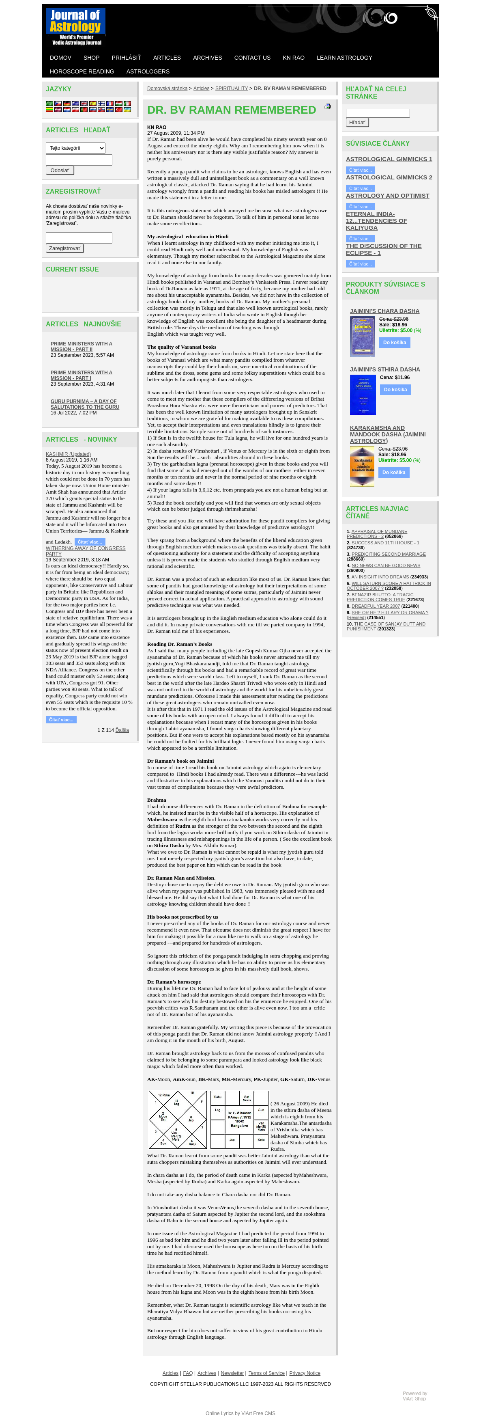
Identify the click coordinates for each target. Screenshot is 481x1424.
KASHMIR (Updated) (68, 454)
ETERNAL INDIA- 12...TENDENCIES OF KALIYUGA (376, 220)
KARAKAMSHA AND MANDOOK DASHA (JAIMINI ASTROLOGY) (388, 434)
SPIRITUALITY (231, 88)
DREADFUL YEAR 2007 (376, 606)
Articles (201, 88)
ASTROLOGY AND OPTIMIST (387, 195)
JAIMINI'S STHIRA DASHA (385, 369)
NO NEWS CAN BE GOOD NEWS (386, 565)
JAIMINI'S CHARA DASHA (385, 311)
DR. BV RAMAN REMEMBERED (290, 88)
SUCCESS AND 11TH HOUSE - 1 (385, 542)
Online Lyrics (220, 1413)
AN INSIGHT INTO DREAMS (380, 576)
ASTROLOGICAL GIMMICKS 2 (389, 177)
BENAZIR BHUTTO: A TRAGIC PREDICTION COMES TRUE (380, 597)
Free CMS (264, 1413)
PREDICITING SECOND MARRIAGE (389, 554)
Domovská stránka (167, 88)
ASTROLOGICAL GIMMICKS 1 (389, 158)
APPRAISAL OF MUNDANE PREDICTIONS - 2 (377, 534)
